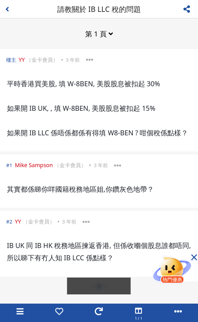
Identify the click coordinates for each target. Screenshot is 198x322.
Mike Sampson (34, 165)
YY (21, 59)
